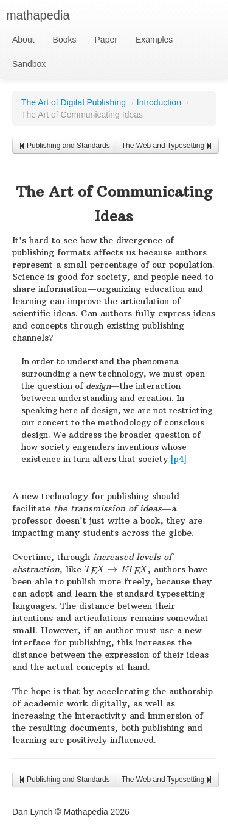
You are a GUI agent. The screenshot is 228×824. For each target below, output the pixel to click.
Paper (106, 39)
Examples (154, 39)
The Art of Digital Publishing (73, 102)
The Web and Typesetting (167, 145)
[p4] (178, 459)
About (23, 39)
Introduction (159, 102)
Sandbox (29, 64)
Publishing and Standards (64, 145)
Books (65, 39)
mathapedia (38, 15)
